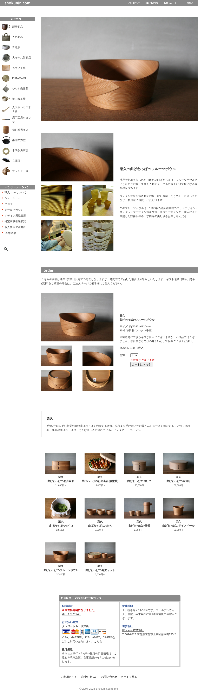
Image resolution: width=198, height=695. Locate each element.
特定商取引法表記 (15, 221)
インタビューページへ (127, 430)
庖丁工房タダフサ (21, 119)
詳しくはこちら (71, 614)
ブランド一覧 (20, 171)
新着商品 (17, 26)
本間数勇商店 (20, 150)
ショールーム (13, 198)
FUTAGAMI (19, 78)
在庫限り (17, 160)
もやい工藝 (19, 67)
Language (10, 232)
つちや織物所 (20, 88)
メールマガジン (14, 209)
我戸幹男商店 (20, 129)
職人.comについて (15, 192)
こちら (98, 641)
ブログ (9, 204)
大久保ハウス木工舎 (21, 109)
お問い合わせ (109, 676)
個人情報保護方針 (15, 227)
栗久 (50, 418)
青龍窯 (16, 47)
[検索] (17, 249)
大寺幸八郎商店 (21, 57)
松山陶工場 (19, 98)
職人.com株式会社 (133, 630)
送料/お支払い (89, 676)
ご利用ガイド (69, 676)
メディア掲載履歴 (15, 215)
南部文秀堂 (19, 140)
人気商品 (17, 37)
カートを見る (129, 676)
